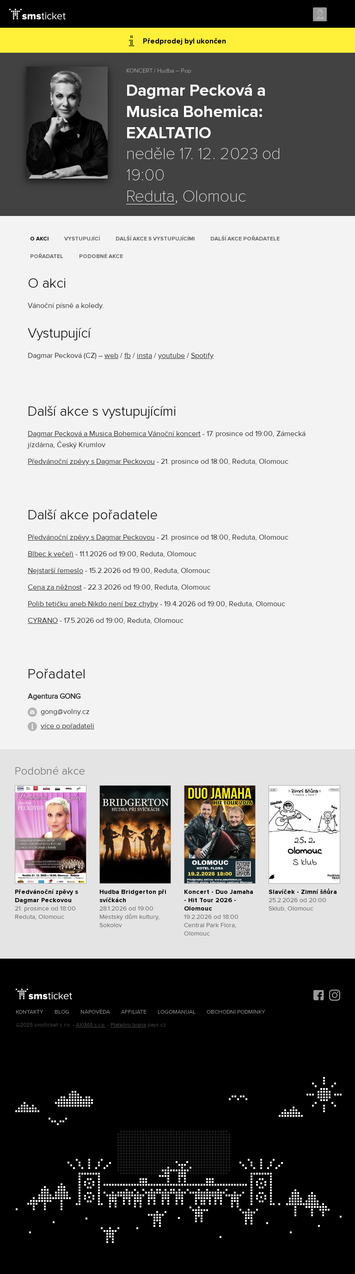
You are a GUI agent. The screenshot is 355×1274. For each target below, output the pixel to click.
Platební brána (128, 1025)
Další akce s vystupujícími (155, 238)
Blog (62, 1012)
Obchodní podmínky (236, 1012)
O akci (39, 238)
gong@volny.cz (65, 711)
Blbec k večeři (50, 554)
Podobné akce (101, 256)
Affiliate (134, 1012)
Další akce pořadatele (245, 238)
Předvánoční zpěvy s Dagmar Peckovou (91, 461)
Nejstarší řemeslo (55, 570)
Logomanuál (177, 1012)
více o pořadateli (67, 726)
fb (127, 355)
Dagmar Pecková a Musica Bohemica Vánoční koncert (114, 433)
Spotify (202, 355)
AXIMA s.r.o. (91, 1025)
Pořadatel (46, 256)
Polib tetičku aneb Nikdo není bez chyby (93, 604)
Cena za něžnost (55, 587)
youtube (171, 355)
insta (144, 355)
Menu (340, 14)
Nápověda (95, 1012)
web (111, 355)
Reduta (150, 197)
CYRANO (43, 620)
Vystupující (82, 238)
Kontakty (29, 1012)
